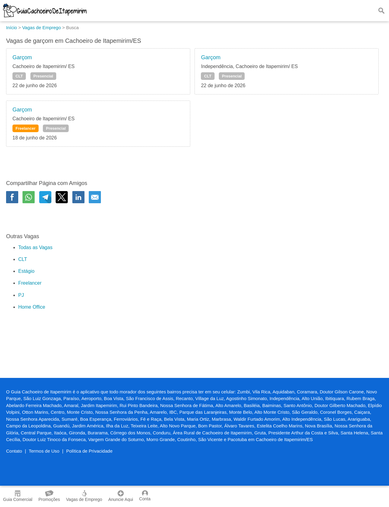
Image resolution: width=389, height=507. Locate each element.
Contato (14, 451)
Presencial (43, 76)
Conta (144, 495)
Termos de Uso (44, 451)
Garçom (22, 57)
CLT (19, 76)
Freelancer (25, 128)
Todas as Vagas (35, 247)
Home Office (31, 307)
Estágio (26, 271)
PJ (21, 295)
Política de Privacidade (89, 451)
